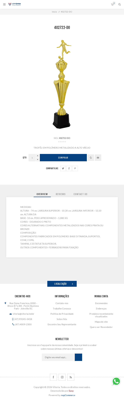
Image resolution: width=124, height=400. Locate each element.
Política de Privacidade (62, 313)
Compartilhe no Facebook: (69, 168)
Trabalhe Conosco (62, 308)
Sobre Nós (62, 319)
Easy (71, 390)
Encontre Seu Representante (62, 324)
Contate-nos (62, 303)
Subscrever (78, 357)
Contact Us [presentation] (81, 194)
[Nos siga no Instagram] (62, 377)
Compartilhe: (52, 168)
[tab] (42, 194)
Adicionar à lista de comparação (91, 157)
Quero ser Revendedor (101, 327)
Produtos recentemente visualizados (101, 315)
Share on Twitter (63, 168)
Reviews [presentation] (61, 194)
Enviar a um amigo (98, 157)
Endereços (101, 308)
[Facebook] (53, 377)
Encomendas (101, 303)
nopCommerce (68, 395)
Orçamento (114, 3)
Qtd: (25, 157)
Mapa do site (101, 321)
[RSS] (70, 377)
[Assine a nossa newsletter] (58, 357)
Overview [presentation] (42, 194)
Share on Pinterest (75, 168)
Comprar (63, 157)
